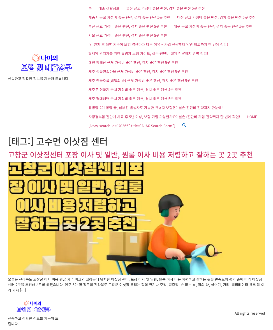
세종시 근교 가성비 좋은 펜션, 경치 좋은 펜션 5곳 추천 (129, 17)
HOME (252, 116)
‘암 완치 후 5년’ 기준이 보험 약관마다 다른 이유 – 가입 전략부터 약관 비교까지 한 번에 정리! (158, 44)
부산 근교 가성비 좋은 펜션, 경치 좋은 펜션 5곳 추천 (127, 26)
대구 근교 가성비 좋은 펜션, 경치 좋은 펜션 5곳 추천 (213, 26)
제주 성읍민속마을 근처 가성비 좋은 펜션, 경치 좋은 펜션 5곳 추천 (138, 71)
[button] (184, 125)
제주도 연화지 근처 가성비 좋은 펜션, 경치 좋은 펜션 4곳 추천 (134, 89)
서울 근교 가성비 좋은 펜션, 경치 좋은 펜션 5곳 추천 (127, 35)
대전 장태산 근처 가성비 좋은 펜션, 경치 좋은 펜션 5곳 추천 (133, 62)
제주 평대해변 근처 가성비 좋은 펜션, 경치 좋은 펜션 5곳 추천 (134, 98)
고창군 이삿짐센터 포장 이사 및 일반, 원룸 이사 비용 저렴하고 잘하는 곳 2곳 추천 (130, 154)
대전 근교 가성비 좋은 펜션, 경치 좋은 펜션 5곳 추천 (216, 17)
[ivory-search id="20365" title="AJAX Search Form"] (131, 125)
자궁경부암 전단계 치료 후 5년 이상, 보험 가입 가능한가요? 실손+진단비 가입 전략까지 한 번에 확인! (164, 116)
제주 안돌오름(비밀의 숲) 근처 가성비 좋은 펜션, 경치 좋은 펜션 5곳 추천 (143, 80)
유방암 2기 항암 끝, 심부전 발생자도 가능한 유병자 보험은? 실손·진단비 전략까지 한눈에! (155, 107)
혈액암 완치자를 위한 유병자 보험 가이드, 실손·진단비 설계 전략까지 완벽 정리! (148, 53)
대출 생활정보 (109, 8)
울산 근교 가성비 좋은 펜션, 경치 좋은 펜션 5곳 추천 (165, 8)
